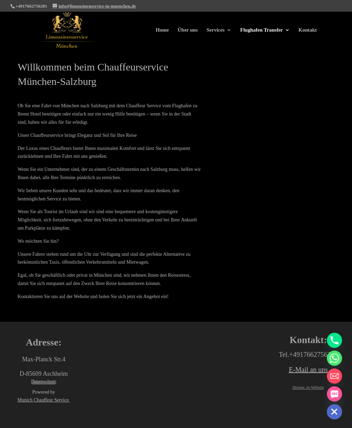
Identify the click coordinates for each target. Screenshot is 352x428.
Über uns (188, 30)
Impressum (43, 382)
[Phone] (334, 340)
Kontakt (307, 30)
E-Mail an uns (308, 369)
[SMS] (334, 394)
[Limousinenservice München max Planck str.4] (176, 376)
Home (162, 30)
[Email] (334, 376)
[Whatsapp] (334, 358)
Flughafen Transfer (261, 30)
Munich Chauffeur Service (44, 400)
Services (215, 30)
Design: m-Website (308, 387)
